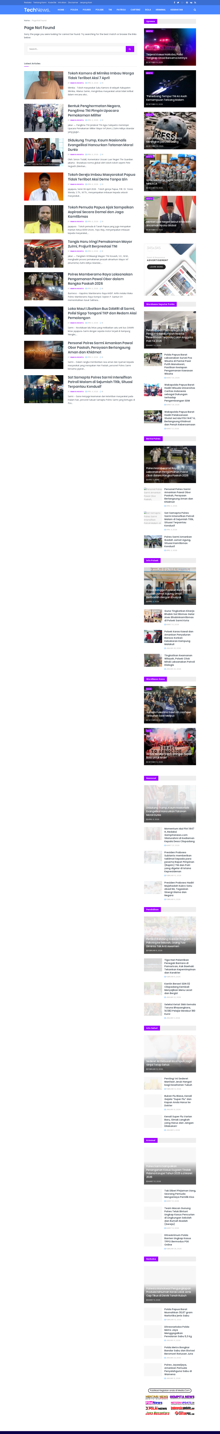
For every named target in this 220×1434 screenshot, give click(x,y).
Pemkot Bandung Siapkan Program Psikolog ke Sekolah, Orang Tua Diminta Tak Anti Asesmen (168, 942)
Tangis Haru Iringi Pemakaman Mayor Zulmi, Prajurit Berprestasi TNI (100, 244)
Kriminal (161, 9)
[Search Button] (130, 49)
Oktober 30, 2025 (154, 146)
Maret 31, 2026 (153, 345)
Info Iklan (62, 2)
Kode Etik (52, 2)
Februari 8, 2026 (154, 950)
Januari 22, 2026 (172, 997)
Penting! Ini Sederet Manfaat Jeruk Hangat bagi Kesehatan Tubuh (178, 1082)
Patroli (121, 9)
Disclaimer (73, 2)
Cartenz (135, 9)
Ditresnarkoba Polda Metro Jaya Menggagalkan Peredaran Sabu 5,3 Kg (178, 1331)
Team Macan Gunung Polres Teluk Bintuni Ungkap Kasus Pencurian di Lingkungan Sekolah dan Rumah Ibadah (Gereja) (179, 1216)
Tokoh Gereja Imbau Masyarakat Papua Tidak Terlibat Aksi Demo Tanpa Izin (101, 177)
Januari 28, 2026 (172, 648)
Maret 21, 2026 (171, 428)
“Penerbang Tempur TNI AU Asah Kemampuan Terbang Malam (166, 98)
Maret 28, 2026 (171, 404)
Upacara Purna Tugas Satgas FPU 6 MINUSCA (168, 181)
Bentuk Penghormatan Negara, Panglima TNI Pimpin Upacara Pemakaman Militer (94, 111)
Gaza (149, 689)
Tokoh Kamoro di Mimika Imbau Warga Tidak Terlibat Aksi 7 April (101, 75)
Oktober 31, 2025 (154, 62)
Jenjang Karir (86, 2)
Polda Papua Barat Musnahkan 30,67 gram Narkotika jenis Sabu (178, 1312)
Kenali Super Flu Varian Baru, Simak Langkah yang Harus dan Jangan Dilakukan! (179, 1121)
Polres (87, 9)
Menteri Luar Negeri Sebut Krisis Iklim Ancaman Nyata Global (168, 223)
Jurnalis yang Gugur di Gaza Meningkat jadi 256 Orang (164, 140)
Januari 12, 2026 (172, 1378)
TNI (110, 9)
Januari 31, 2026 (172, 1340)
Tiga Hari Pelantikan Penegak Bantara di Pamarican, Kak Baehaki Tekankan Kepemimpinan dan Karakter (180, 966)
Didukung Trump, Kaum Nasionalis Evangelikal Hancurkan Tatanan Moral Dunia (100, 145)
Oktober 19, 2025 (154, 188)
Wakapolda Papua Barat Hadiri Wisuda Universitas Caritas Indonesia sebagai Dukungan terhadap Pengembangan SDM (179, 392)
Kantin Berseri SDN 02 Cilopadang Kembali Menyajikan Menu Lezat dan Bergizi (178, 988)
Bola (148, 9)
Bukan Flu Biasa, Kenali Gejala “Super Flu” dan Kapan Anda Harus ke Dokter (178, 1100)
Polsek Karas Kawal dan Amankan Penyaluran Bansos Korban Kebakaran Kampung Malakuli (178, 638)
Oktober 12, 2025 (154, 230)
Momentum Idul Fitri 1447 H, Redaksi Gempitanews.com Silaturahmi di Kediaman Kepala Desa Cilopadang (179, 835)
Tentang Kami (39, 2)
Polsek (100, 9)
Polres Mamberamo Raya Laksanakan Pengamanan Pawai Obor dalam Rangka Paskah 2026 (100, 279)
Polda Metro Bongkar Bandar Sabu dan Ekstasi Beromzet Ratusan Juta (179, 1350)
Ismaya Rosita (77, 83)
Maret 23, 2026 (171, 845)
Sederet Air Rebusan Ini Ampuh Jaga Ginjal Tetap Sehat (169, 1063)
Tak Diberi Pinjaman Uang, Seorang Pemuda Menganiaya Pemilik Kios (180, 1194)
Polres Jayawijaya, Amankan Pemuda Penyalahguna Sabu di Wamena (178, 1369)
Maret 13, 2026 (171, 1228)
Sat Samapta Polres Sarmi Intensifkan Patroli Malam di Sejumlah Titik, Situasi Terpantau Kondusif (100, 382)
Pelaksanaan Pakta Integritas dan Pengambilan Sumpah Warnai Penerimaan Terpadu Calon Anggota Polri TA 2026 (169, 335)
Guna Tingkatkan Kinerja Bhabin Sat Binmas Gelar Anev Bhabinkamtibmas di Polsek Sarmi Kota (179, 615)
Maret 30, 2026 (172, 378)
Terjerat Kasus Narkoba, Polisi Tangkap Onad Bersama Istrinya (166, 56)
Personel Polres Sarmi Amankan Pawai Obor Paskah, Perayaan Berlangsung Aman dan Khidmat (100, 348)
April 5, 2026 (91, 251)
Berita (149, 31)
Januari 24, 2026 (172, 1358)
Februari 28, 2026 (173, 1248)
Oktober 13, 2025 (154, 720)
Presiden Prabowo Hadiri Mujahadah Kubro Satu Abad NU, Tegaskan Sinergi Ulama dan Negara (179, 889)
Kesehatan (177, 9)
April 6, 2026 (91, 83)
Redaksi (28, 2)
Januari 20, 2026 (172, 669)
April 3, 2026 (170, 550)
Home (61, 9)
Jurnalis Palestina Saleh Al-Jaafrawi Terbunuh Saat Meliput (168, 714)
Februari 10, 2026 (172, 875)
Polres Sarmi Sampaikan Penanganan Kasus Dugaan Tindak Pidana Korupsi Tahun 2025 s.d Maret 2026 (169, 1171)
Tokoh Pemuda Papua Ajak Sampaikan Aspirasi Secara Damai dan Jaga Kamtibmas (101, 212)
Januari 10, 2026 (172, 1109)
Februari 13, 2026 (154, 1069)
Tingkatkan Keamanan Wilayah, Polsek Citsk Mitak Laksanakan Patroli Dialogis (179, 660)
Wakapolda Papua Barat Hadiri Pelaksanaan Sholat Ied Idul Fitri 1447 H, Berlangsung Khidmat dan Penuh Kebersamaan (179, 418)
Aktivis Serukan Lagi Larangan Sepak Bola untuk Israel (169, 755)
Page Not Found (39, 20)
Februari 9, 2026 (172, 899)
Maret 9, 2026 (153, 1300)
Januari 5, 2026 (172, 1130)
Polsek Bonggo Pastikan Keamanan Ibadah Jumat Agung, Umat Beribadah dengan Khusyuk (168, 593)
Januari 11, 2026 (172, 1018)
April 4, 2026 (91, 391)
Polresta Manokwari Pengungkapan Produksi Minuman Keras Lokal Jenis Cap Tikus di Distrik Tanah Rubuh (168, 1292)
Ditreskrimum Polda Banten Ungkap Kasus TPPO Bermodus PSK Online (177, 1240)
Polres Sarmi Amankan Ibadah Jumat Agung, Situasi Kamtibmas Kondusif (178, 541)
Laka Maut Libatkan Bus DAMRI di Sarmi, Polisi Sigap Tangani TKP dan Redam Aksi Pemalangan (102, 313)
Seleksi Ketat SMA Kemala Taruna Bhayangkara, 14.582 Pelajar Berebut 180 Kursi (180, 1009)
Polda (74, 9)
